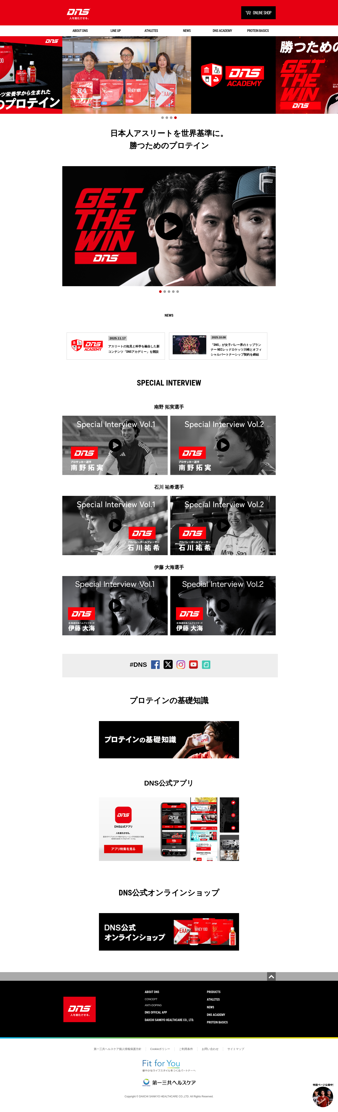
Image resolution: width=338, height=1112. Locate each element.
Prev (7, 80)
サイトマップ (235, 1054)
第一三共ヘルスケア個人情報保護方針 (117, 1054)
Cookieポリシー (160, 1054)
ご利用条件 (186, 1054)
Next (330, 80)
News (169, 318)
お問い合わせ (210, 1054)
